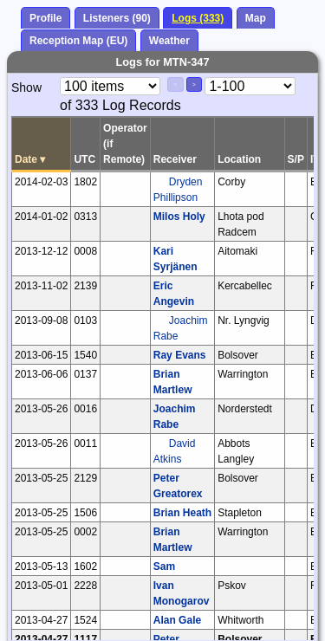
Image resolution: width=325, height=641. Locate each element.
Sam (164, 566)
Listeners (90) (117, 18)
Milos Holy (179, 216)
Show (26, 87)
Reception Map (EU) (78, 41)
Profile (45, 18)
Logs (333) (198, 18)
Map (255, 18)
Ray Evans (179, 355)
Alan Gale (177, 620)
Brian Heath (182, 513)
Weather (169, 41)
